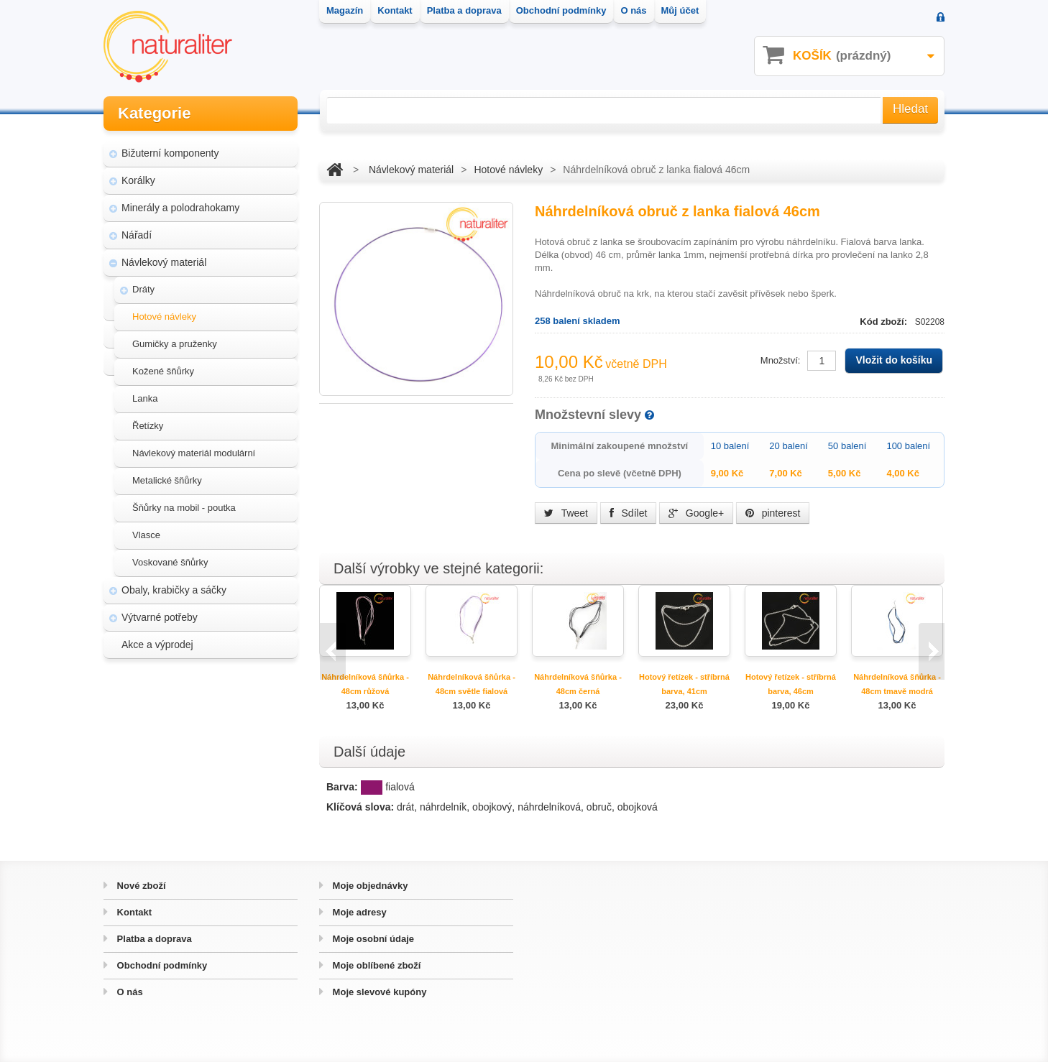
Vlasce (146, 532)
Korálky (138, 178)
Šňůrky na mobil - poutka (184, 505)
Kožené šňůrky (163, 369)
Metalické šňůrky (167, 478)
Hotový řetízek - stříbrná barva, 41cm (684, 684)
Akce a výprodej (157, 642)
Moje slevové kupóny (378, 992)
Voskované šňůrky (170, 560)
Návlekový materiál (163, 260)
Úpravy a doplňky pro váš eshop (201, 757)
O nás (128, 992)
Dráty (143, 287)
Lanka (144, 396)
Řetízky (147, 423)
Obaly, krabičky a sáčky (173, 588)
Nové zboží (140, 885)
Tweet (566, 513)
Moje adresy (358, 912)
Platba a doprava (153, 938)
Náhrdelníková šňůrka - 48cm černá (578, 684)
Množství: (780, 360)
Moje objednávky (369, 885)
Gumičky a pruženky (174, 341)
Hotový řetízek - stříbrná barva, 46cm (790, 684)
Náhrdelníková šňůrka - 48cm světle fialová (471, 684)
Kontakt (133, 912)
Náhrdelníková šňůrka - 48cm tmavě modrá (897, 684)
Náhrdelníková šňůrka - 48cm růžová (365, 684)
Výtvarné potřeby (159, 615)
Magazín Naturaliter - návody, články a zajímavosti (195, 723)
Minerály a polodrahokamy (180, 205)
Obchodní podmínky (160, 965)
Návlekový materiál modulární (193, 450)
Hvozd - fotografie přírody (186, 784)
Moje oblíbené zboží (375, 965)
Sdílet (629, 513)
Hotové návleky (164, 314)
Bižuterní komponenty (170, 151)
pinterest (773, 513)
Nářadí (136, 233)
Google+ (696, 513)
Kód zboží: (884, 321)
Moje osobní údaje (372, 938)
